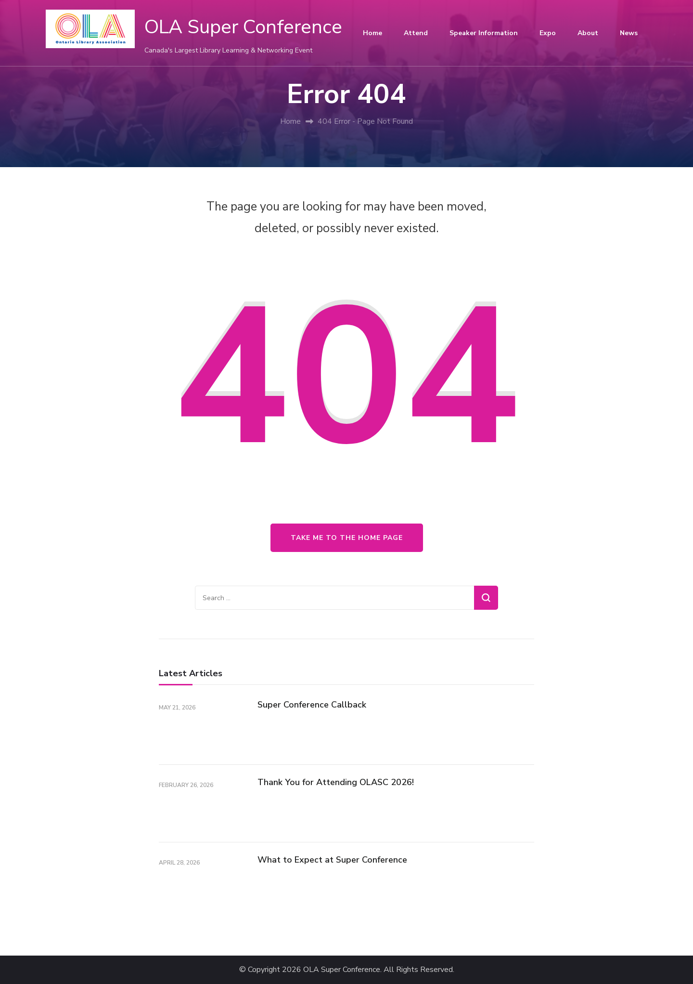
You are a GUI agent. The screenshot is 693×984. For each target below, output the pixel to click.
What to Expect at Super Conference (332, 860)
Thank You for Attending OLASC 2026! (335, 782)
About (588, 33)
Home (372, 33)
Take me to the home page (347, 537)
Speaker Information (483, 33)
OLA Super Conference (243, 27)
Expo (547, 33)
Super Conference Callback (311, 704)
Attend (416, 33)
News (629, 33)
